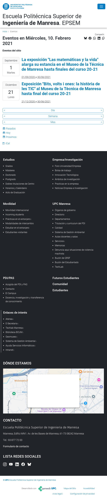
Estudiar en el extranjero (17, 227)
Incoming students (14, 214)
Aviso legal (57, 494)
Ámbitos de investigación (67, 179)
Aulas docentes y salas (66, 236)
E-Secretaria (11, 323)
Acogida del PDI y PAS (16, 284)
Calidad (58, 227)
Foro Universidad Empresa (68, 166)
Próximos (11, 136)
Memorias (60, 245)
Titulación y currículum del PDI (70, 223)
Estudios (9, 159)
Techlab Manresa (14, 328)
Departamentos (62, 219)
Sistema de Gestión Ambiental (70, 232)
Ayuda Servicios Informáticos (20, 345)
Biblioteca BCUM (14, 332)
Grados (9, 166)
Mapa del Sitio (70, 488)
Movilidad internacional (17, 210)
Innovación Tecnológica (66, 175)
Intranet (9, 350)
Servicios (59, 241)
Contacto (9, 289)
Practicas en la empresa (67, 183)
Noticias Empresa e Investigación (71, 188)
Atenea (9, 319)
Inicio (5, 31)
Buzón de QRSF (62, 258)
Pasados (11, 128)
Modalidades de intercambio (19, 223)
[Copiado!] (103, 38)
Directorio (59, 214)
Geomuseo (11, 336)
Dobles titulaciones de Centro (19, 183)
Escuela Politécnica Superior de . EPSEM (42, 19)
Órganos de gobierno (65, 210)
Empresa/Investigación (68, 159)
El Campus (10, 293)
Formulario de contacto (16, 446)
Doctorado (10, 175)
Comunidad (60, 284)
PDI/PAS (8, 278)
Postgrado (10, 179)
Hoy (8, 132)
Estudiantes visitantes (16, 232)
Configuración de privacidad (82, 494)
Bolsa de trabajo (63, 170)
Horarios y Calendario (16, 188)
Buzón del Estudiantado (66, 262)
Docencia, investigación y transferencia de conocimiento (24, 299)
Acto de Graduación (15, 192)
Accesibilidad (89, 488)
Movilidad (9, 203)
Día (53, 110)
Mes (53, 122)
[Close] (101, 6)
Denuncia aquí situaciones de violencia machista (74, 251)
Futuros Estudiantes (66, 278)
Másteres (10, 170)
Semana (53, 116)
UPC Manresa (61, 203)
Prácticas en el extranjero (17, 219)
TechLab (59, 267)
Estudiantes (60, 290)
